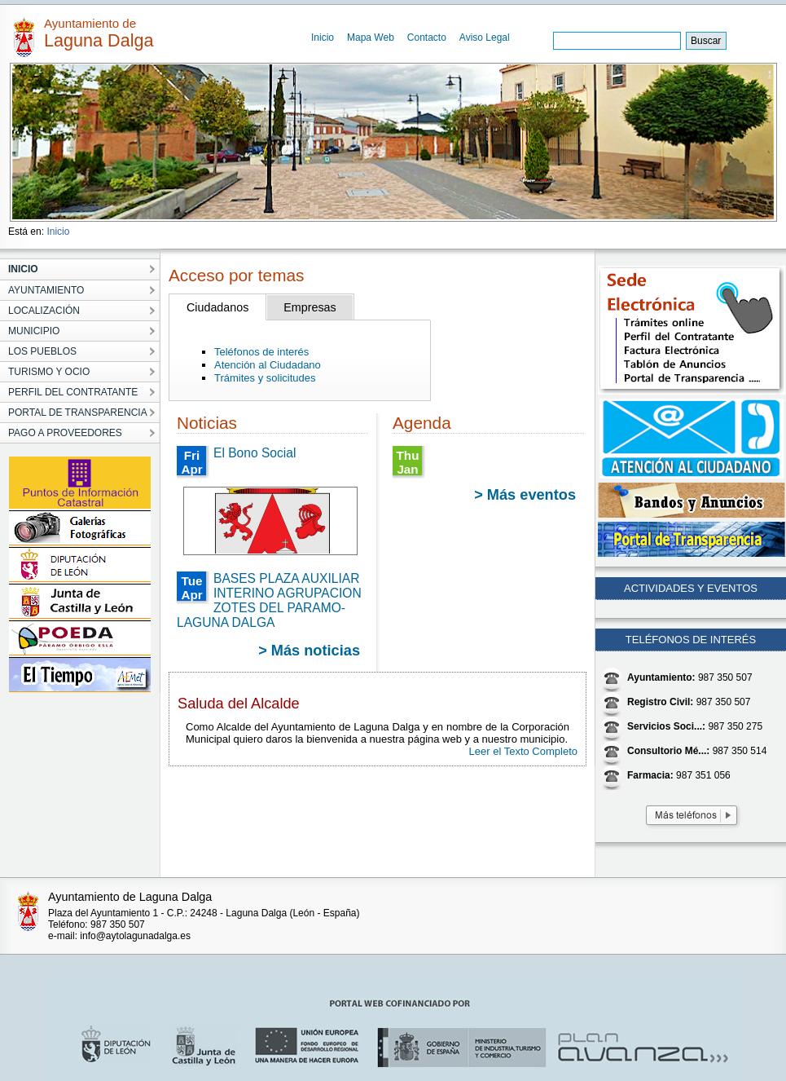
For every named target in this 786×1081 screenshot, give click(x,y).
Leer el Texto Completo (523, 751)
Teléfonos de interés (261, 352)
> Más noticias (309, 650)
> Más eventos (525, 495)
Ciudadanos (217, 307)
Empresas (309, 307)
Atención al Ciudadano (267, 365)
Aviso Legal (484, 37)
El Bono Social (254, 453)
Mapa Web (370, 37)
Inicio (322, 37)
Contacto (426, 37)
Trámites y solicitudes (265, 378)
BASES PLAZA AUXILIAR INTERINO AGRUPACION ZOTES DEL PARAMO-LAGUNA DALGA (269, 600)
